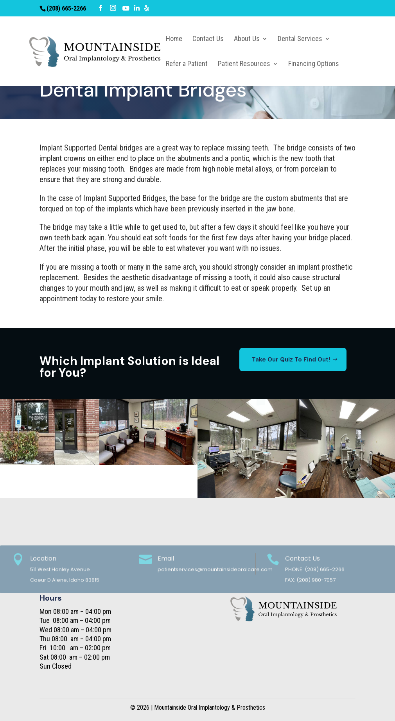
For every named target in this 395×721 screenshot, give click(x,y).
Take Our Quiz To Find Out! (291, 359)
